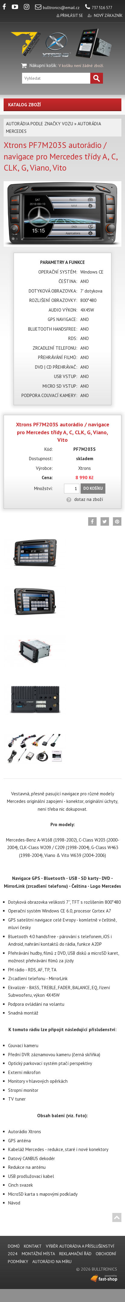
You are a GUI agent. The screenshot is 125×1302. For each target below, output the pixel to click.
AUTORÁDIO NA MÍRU (52, 1261)
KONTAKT (33, 1246)
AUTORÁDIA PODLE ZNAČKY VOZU (39, 124)
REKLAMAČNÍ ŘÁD (75, 1253)
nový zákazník (108, 15)
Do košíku (93, 488)
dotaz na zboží (84, 499)
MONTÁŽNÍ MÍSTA (38, 1253)
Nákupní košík (43, 65)
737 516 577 (98, 7)
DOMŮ (14, 1246)
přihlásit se (71, 15)
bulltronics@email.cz (57, 7)
